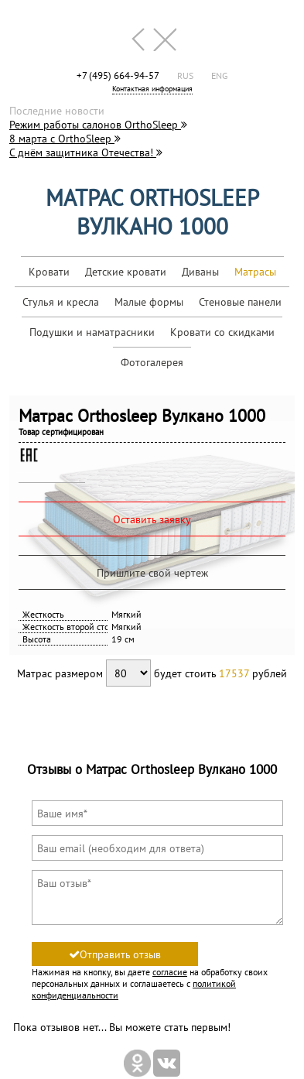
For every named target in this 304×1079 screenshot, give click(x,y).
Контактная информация (152, 89)
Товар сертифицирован (61, 431)
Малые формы (148, 302)
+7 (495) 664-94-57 (118, 75)
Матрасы (255, 272)
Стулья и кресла (60, 302)
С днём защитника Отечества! (85, 152)
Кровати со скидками (222, 332)
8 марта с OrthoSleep (65, 139)
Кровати (49, 272)
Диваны (200, 272)
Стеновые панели (240, 302)
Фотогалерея (152, 362)
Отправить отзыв (115, 954)
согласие (169, 972)
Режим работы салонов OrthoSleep (98, 125)
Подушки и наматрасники (92, 332)
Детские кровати (125, 272)
